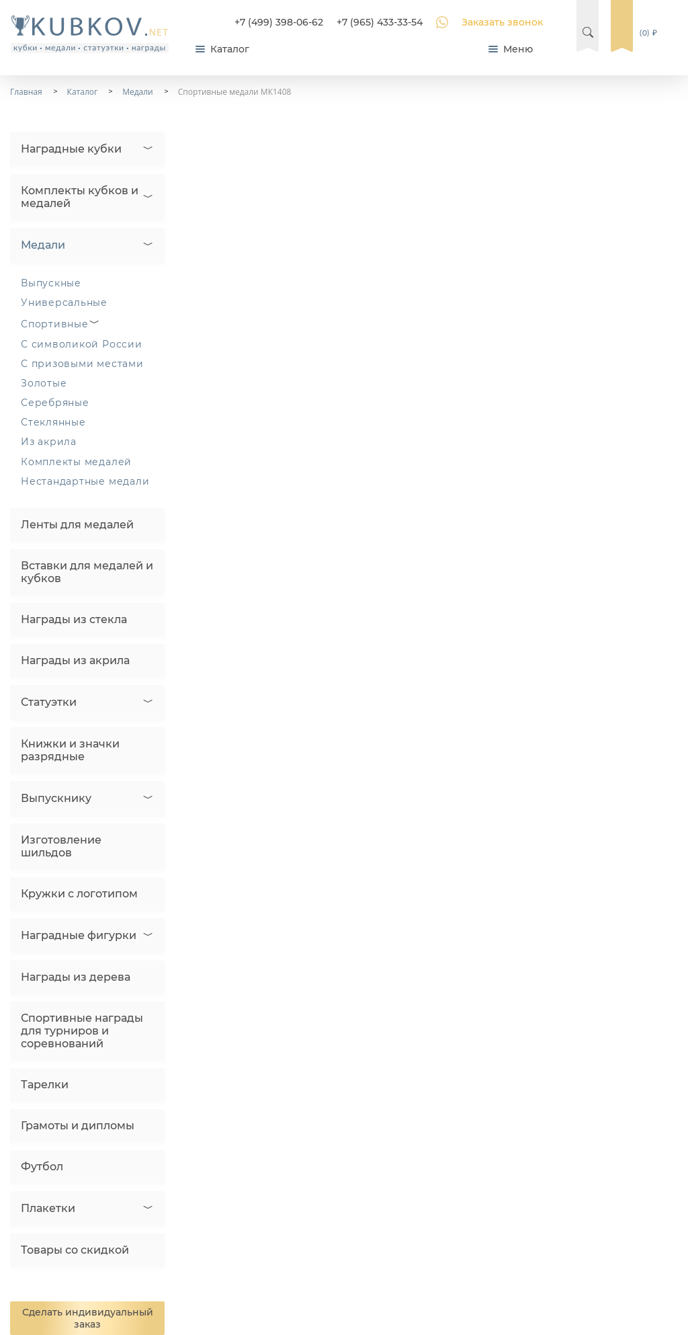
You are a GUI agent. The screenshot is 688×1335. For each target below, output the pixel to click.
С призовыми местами (82, 364)
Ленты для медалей (77, 524)
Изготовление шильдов (61, 846)
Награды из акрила (75, 660)
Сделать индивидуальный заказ (87, 1318)
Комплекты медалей (76, 462)
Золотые (44, 383)
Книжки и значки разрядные (70, 750)
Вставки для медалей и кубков (87, 572)
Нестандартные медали (85, 481)
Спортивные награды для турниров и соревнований (82, 1031)
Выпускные (51, 283)
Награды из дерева (75, 977)
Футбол (42, 1166)
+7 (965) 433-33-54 (380, 22)
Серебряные (55, 403)
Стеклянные (53, 422)
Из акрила (49, 442)
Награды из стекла (74, 619)
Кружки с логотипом (79, 893)
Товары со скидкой (75, 1250)
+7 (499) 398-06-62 (278, 22)
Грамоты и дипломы (77, 1125)
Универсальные (64, 302)
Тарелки (45, 1084)
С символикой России (81, 344)
